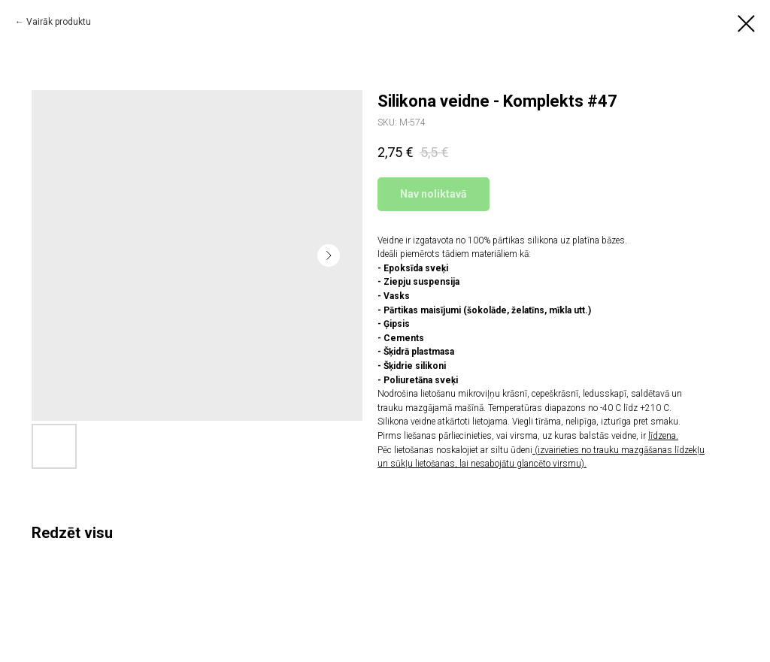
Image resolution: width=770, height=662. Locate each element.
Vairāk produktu (58, 22)
